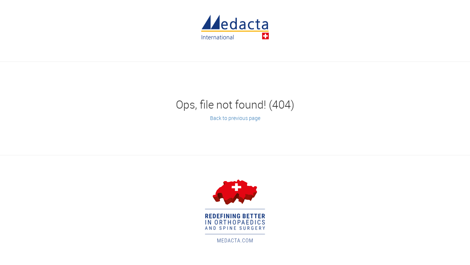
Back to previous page (235, 117)
